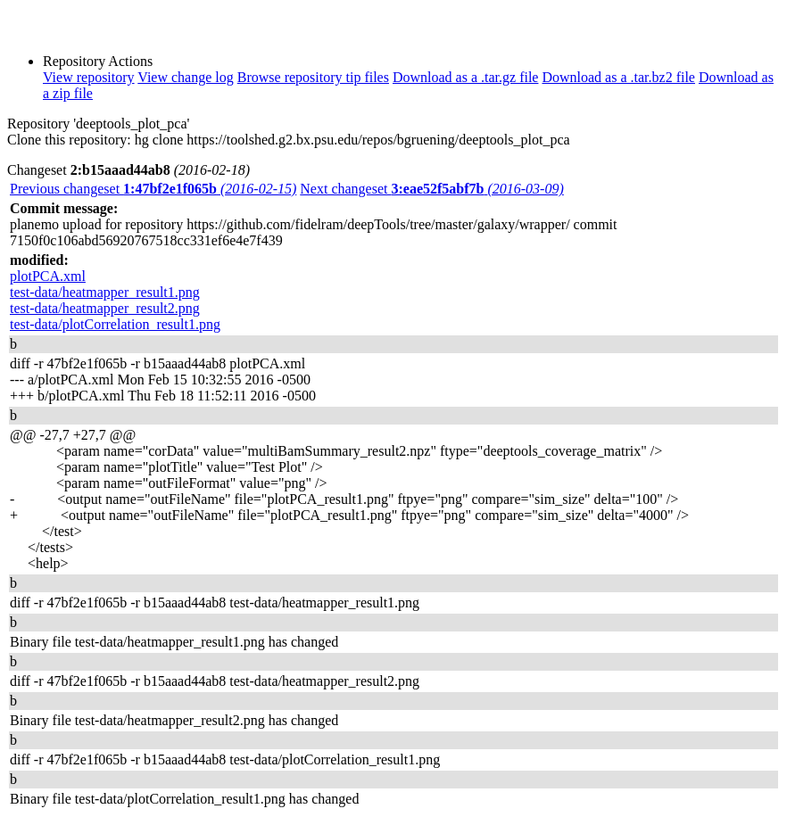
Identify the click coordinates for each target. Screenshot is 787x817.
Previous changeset (153, 188)
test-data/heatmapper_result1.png (105, 292)
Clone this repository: (69, 139)
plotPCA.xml (48, 276)
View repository (89, 77)
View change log (185, 77)
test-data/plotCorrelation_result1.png (115, 324)
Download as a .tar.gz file (466, 77)
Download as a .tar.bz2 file (618, 77)
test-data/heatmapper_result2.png (105, 308)
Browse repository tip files (313, 77)
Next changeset (431, 188)
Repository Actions (98, 61)
